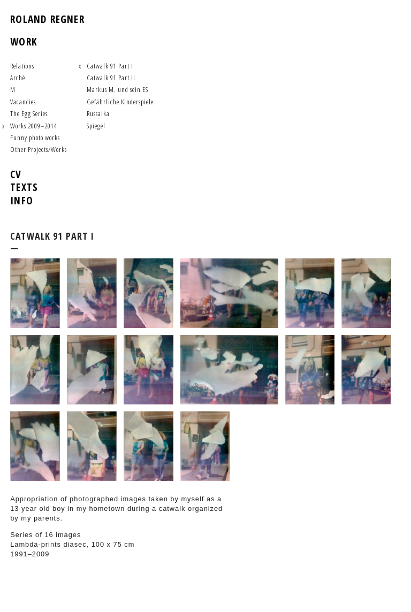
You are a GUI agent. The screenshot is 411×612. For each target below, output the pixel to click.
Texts (24, 187)
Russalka (98, 113)
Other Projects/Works (38, 149)
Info (21, 200)
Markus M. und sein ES (117, 89)
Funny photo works (35, 137)
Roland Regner (47, 19)
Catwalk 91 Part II (111, 77)
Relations (22, 66)
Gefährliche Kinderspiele (120, 101)
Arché (17, 77)
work (23, 41)
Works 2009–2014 (33, 126)
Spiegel (96, 126)
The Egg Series (29, 113)
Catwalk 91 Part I (110, 66)
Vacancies (23, 101)
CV (15, 174)
